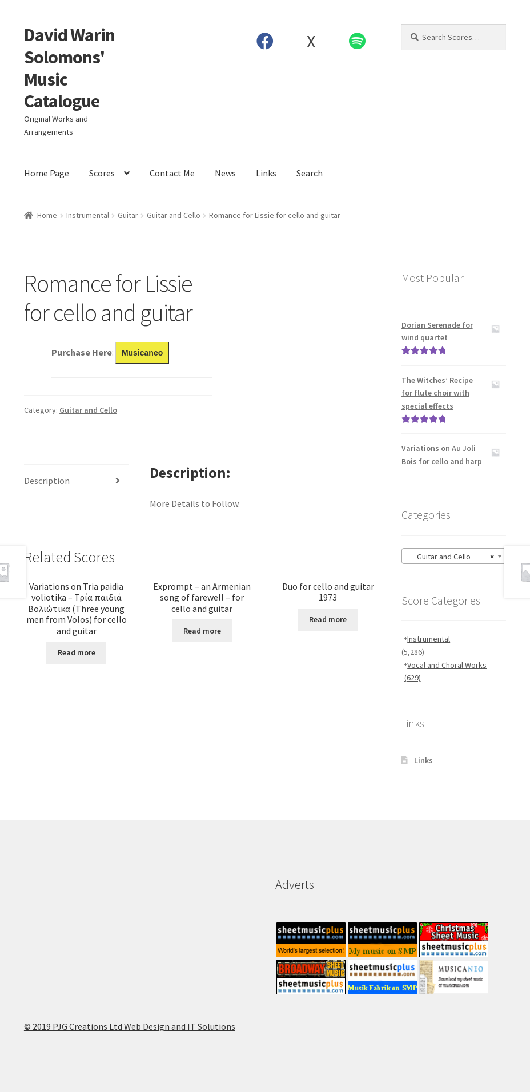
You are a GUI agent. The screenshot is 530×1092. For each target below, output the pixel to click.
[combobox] (454, 556)
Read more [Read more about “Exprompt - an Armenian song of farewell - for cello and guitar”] (202, 631)
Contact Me (172, 173)
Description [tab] (47, 480)
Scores (102, 173)
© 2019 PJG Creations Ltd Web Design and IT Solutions (129, 1026)
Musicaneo (142, 352)
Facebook (264, 41)
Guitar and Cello (173, 215)
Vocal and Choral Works (445, 671)
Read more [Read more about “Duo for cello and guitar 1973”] (328, 619)
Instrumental (87, 215)
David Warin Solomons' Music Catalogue (69, 68)
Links (266, 173)
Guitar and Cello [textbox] (451, 557)
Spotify (357, 41)
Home (47, 215)
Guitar (128, 215)
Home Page (46, 173)
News (225, 173)
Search (309, 173)
